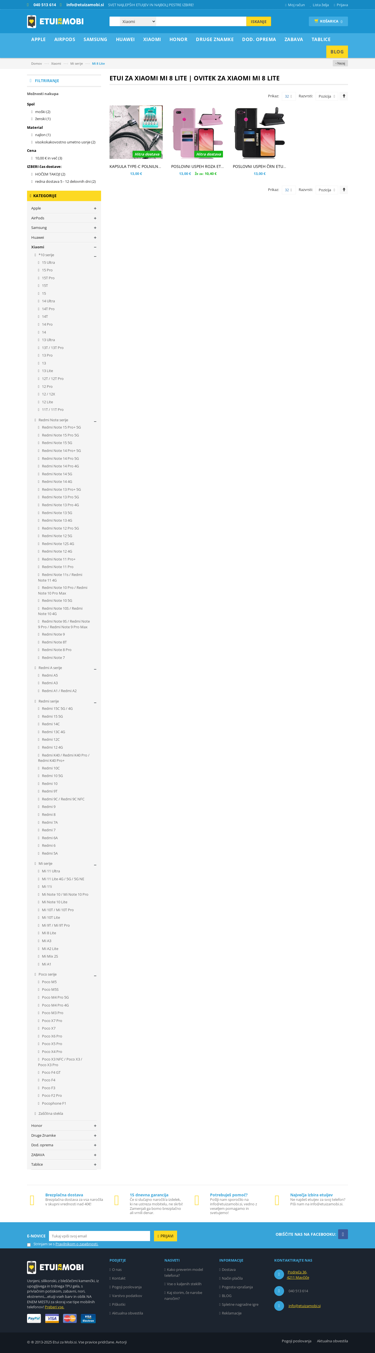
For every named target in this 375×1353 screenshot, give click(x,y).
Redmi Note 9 (53, 634)
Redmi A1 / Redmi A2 (59, 690)
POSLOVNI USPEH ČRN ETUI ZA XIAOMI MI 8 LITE (278, 166)
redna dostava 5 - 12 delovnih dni (65, 181)
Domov (36, 63)
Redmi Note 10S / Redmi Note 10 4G (60, 611)
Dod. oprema (42, 1144)
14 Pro (47, 324)
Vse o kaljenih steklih (184, 1283)
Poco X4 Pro (51, 1051)
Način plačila (232, 1278)
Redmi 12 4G (52, 747)
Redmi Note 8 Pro (56, 649)
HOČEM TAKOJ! (50, 174)
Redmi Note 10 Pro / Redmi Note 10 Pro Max (62, 590)
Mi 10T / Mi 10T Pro (57, 909)
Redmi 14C (50, 723)
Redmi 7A (49, 822)
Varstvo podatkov (127, 1295)
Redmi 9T (49, 791)
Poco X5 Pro (51, 1043)
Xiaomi (56, 63)
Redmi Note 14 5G (56, 473)
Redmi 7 (48, 829)
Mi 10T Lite (50, 917)
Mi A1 (46, 964)
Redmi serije (48, 701)
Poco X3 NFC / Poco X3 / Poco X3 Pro (60, 1062)
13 (43, 363)
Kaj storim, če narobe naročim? (183, 1295)
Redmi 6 (48, 845)
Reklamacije (232, 1313)
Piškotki (118, 1304)
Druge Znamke (43, 1135)
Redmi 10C (50, 768)
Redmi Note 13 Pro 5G (60, 496)
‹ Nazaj (340, 63)
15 (43, 293)
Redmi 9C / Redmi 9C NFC (62, 799)
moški (42, 111)
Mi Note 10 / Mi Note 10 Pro (64, 894)
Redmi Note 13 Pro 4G (60, 504)
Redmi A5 (49, 675)
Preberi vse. (54, 1306)
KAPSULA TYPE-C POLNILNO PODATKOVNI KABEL (155, 166)
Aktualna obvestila (127, 1313)
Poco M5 (49, 981)
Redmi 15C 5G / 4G (57, 708)
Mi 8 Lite (48, 932)
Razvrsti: (306, 95)
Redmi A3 (49, 682)
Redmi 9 (48, 806)
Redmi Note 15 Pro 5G (60, 435)
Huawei (37, 237)
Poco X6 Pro (51, 1036)
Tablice (37, 1164)
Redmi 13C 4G (53, 731)
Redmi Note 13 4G (56, 520)
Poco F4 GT (51, 1072)
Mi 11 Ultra (50, 871)
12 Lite (47, 401)
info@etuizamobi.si (305, 1305)
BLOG (226, 1295)
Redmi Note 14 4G (56, 481)
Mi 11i (46, 886)
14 (43, 332)
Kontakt (119, 1278)
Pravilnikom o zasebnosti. (76, 1243)
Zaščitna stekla (50, 1113)
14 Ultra (48, 300)
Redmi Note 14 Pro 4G (60, 466)
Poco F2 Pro (51, 1095)
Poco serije (47, 974)
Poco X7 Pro (51, 1020)
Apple (36, 208)
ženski (43, 118)
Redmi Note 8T (54, 642)
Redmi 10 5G (52, 775)
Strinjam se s (41, 1244)
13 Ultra (48, 339)
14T (44, 316)
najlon (43, 134)
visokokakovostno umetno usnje (65, 142)
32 (288, 96)
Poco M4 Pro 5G (55, 997)
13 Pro (47, 355)
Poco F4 (48, 1079)
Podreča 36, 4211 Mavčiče (298, 1274)
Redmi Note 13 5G (56, 512)
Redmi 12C (50, 739)
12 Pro (47, 386)
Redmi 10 (49, 783)
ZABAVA (37, 1154)
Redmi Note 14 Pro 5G (60, 458)
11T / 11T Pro (52, 409)
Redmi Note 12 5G (56, 535)
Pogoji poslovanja (127, 1286)
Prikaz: (273, 95)
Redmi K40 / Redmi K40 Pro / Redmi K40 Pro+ (64, 758)
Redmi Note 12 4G (56, 551)
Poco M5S (50, 989)
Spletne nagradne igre (240, 1304)
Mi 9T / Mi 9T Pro (55, 925)
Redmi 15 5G (52, 716)
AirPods (37, 217)
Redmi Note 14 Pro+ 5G (61, 450)
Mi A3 (46, 940)
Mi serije (76, 63)
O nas (117, 1269)
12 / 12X (48, 394)
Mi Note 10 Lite (54, 901)
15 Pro (47, 270)
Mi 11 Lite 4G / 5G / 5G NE (62, 878)
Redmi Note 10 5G (56, 600)
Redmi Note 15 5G (56, 442)
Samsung (39, 227)
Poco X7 (48, 1028)
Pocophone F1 (53, 1103)
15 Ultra (48, 262)
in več (48, 158)
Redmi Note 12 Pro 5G (60, 528)
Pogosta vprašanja (237, 1286)
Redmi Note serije (53, 419)
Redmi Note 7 (53, 657)
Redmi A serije (50, 667)
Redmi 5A (49, 853)
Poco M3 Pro (52, 1012)
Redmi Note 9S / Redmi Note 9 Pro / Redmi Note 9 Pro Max (64, 624)
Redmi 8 (48, 814)
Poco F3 (48, 1087)
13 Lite (47, 370)
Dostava (229, 1269)
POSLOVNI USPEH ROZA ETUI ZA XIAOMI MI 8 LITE (217, 166)
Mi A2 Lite (49, 948)
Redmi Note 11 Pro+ (58, 559)
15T (44, 285)
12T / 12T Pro (52, 378)
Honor (36, 1125)
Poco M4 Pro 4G (55, 1005)
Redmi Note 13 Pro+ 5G (61, 489)
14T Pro (48, 308)
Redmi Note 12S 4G (57, 543)
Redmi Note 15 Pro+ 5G (61, 427)
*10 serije (46, 254)
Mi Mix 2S (49, 956)
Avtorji (121, 1342)
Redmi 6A (49, 837)
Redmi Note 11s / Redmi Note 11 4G (60, 577)
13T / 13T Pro (52, 347)
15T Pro (48, 277)
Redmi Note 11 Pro (57, 566)
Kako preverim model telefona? (183, 1272)
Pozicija (325, 96)
